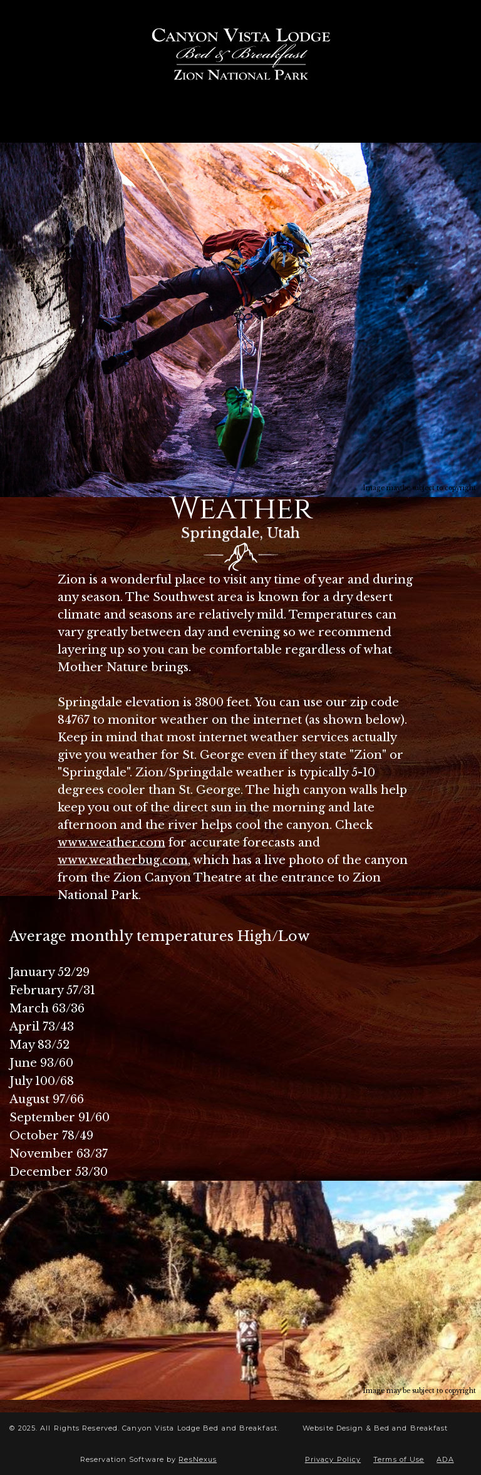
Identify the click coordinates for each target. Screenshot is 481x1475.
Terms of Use (398, 1459)
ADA (445, 1459)
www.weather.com (111, 843)
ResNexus (197, 1459)
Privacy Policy (333, 1459)
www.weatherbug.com (123, 860)
